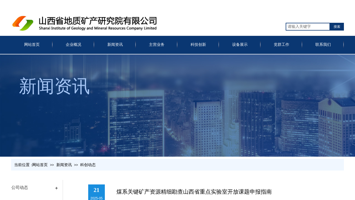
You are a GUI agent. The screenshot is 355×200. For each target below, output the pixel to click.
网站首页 (32, 44)
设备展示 (240, 44)
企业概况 (73, 44)
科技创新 (198, 44)
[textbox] (308, 27)
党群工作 (281, 44)
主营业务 (156, 44)
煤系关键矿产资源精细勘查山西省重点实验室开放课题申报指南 (194, 192)
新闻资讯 (115, 44)
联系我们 (323, 44)
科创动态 (88, 165)
